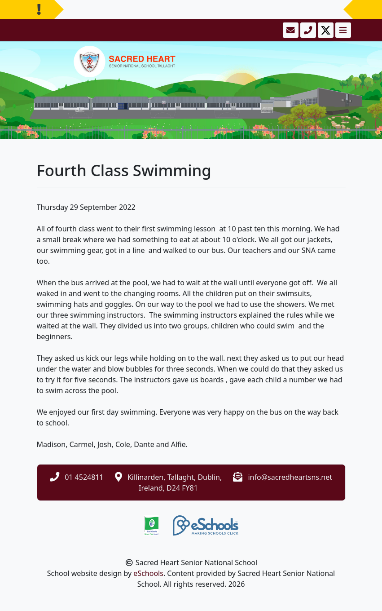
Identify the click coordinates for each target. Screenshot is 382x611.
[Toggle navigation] (342, 30)
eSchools (148, 573)
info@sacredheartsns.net (290, 477)
